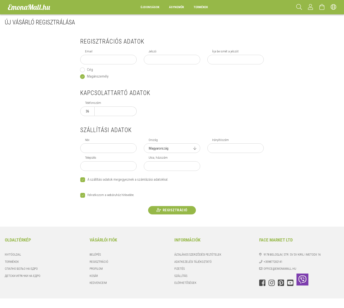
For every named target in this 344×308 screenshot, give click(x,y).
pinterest (281, 282)
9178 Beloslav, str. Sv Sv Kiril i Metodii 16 (292, 254)
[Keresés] (299, 7)
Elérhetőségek (185, 283)
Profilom (96, 268)
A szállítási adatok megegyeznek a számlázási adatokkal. (127, 179)
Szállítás (180, 276)
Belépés (95, 254)
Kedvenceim (98, 283)
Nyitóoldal (13, 254)
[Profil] (310, 7)
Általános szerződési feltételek (197, 254)
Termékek (12, 261)
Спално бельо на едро (21, 268)
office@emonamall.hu (279, 268)
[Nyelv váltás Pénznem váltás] (333, 7)
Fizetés (179, 268)
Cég (90, 69)
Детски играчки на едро (22, 276)
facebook (262, 282)
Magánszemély (97, 76)
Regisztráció (175, 210)
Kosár (94, 276)
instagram (272, 282)
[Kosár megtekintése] (322, 7)
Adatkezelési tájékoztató (193, 261)
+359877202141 (272, 261)
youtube (290, 282)
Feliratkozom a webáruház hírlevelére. (110, 195)
